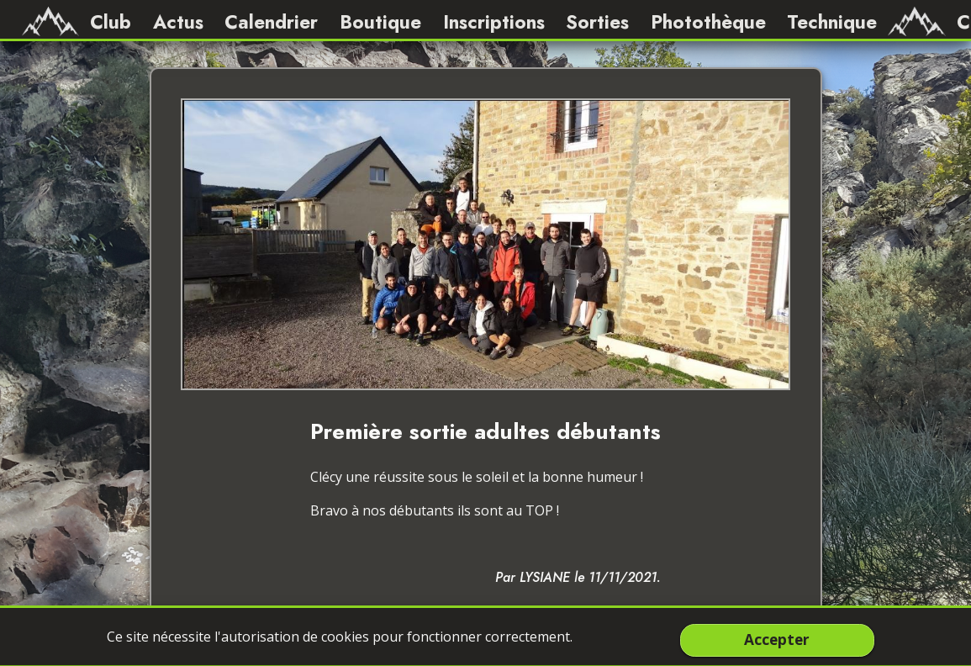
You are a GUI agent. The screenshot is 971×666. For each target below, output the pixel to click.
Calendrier (271, 21)
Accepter (776, 640)
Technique (832, 21)
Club (110, 21)
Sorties (597, 21)
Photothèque (708, 21)
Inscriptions (494, 21)
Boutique (380, 21)
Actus (178, 21)
